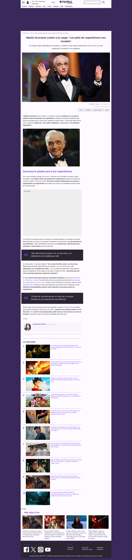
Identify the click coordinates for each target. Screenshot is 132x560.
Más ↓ (53, 2)
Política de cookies (87, 549)
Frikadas (55, 6)
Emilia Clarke (35, 3)
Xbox (33, 1)
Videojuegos (69, 6)
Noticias (31, 6)
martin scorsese (98, 110)
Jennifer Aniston (28, 285)
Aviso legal (85, 547)
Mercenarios (42, 1)
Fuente (25, 319)
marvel (107, 110)
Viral (61, 6)
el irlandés (87, 110)
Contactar (70, 549)
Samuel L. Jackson (32, 280)
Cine (44, 6)
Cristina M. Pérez (94, 104)
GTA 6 (36, 1)
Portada (24, 6)
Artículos (38, 6)
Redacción (70, 547)
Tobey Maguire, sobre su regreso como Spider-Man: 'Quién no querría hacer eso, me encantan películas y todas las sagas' (98, 534)
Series (49, 6)
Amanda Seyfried (69, 307)
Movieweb (45, 176)
